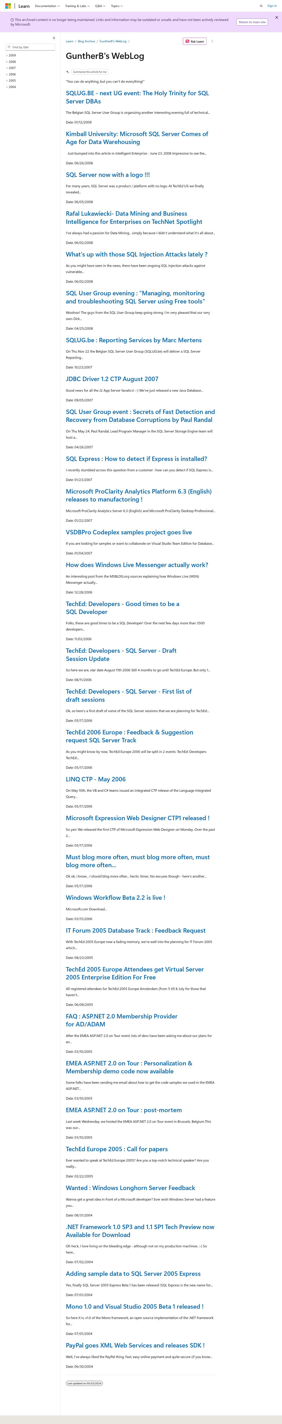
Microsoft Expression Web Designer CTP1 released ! (138, 818)
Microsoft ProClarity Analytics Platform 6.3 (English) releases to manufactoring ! (139, 495)
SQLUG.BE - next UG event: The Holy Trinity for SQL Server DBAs (137, 97)
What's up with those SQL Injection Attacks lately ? (137, 254)
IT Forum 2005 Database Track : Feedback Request (136, 930)
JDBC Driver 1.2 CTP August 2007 (112, 378)
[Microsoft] (8, 6)
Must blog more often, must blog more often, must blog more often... (138, 861)
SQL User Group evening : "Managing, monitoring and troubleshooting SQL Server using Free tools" (135, 297)
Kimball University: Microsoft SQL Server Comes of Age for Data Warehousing (137, 137)
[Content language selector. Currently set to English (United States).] (25, 1417)
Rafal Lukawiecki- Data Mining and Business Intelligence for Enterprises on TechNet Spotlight (134, 217)
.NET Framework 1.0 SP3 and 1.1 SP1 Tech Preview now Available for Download (140, 1230)
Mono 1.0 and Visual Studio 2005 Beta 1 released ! (135, 1306)
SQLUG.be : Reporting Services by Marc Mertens (134, 340)
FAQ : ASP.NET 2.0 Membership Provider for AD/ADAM (122, 1020)
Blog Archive (86, 41)
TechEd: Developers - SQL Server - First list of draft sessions (129, 695)
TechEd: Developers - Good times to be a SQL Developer (122, 607)
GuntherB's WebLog (113, 41)
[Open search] (261, 6)
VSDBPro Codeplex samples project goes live (129, 532)
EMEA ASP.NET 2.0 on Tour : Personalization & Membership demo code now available (129, 1067)
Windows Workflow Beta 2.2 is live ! (115, 897)
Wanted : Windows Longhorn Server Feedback (130, 1187)
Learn (69, 41)
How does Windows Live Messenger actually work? (137, 564)
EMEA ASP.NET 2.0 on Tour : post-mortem (124, 1110)
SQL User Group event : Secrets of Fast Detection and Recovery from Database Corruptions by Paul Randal (140, 415)
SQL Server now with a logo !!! (108, 174)
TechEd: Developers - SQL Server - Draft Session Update (121, 654)
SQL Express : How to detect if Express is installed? (136, 458)
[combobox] (30, 47)
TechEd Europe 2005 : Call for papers (117, 1149)
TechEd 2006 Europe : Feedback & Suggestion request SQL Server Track (129, 736)
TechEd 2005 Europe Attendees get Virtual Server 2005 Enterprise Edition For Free (135, 973)
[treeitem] (32, 55)
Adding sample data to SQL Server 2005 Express (133, 1273)
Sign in (272, 6)
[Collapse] (54, 38)
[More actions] (212, 41)
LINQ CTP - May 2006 (96, 779)
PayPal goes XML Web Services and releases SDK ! (135, 1345)
